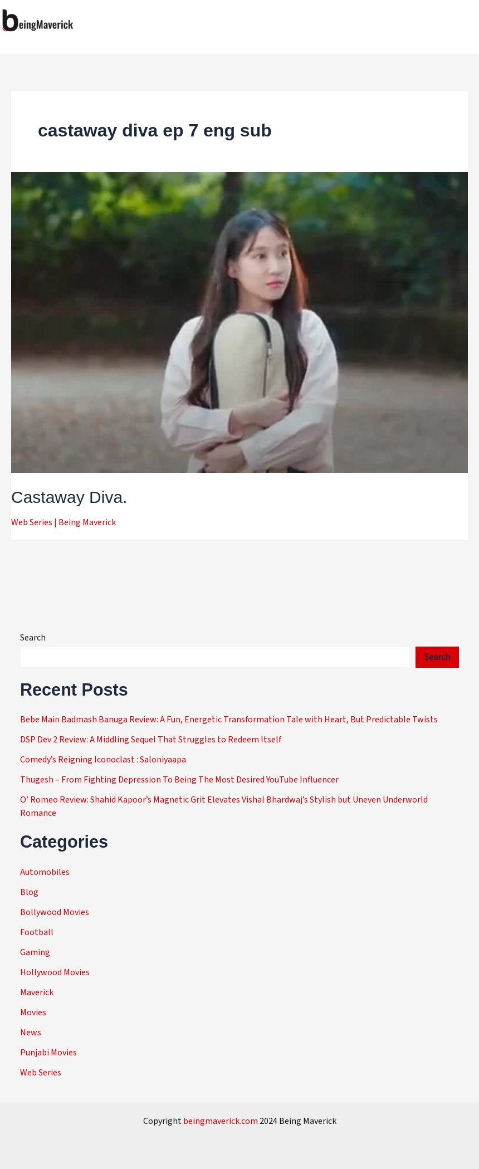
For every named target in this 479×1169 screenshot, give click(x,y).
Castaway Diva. (69, 497)
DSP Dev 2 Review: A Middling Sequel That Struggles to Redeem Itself (150, 739)
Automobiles (45, 872)
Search (33, 638)
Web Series (31, 522)
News (30, 1032)
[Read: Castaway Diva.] (239, 322)
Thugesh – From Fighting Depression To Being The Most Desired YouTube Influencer (179, 780)
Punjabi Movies (48, 1052)
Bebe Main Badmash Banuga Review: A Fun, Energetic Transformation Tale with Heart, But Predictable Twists (229, 719)
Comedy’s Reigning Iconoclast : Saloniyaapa (103, 760)
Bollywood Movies (54, 912)
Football (36, 932)
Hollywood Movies (55, 972)
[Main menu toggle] (466, 20)
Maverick (36, 992)
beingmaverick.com (220, 1121)
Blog (29, 892)
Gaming (35, 952)
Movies (33, 1012)
